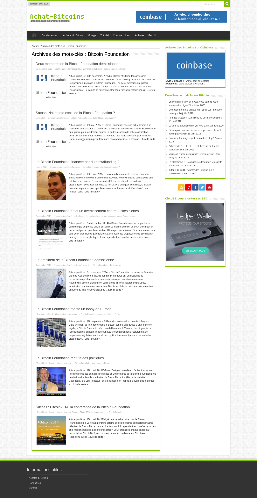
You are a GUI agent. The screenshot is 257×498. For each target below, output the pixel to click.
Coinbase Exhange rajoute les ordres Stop (190, 138)
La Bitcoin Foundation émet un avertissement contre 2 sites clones (87, 211)
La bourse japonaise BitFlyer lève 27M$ (189, 125)
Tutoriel (104, 35)
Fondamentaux (50, 35)
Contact (33, 488)
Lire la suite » (92, 191)
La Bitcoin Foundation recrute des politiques (70, 358)
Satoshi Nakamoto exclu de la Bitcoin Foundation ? (75, 113)
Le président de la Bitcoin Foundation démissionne (75, 260)
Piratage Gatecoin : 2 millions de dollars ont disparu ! (196, 117)
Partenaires (35, 483)
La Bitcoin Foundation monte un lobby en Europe (74, 309)
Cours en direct (121, 35)
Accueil (34, 36)
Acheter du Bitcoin (73, 35)
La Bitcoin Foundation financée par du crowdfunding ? (77, 162)
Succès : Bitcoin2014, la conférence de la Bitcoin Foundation (83, 407)
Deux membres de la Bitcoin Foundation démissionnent (79, 64)
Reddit (152, 35)
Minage (92, 35)
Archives (139, 35)
